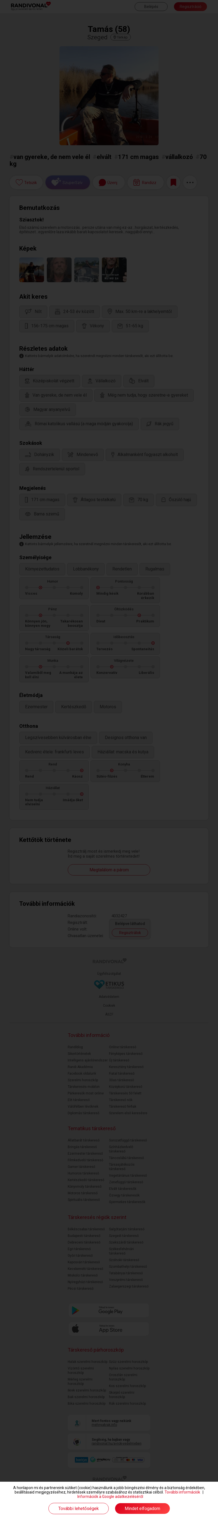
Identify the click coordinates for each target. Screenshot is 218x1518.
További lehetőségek (78, 1508)
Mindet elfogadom (142, 1508)
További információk (182, 1492)
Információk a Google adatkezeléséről (110, 1496)
